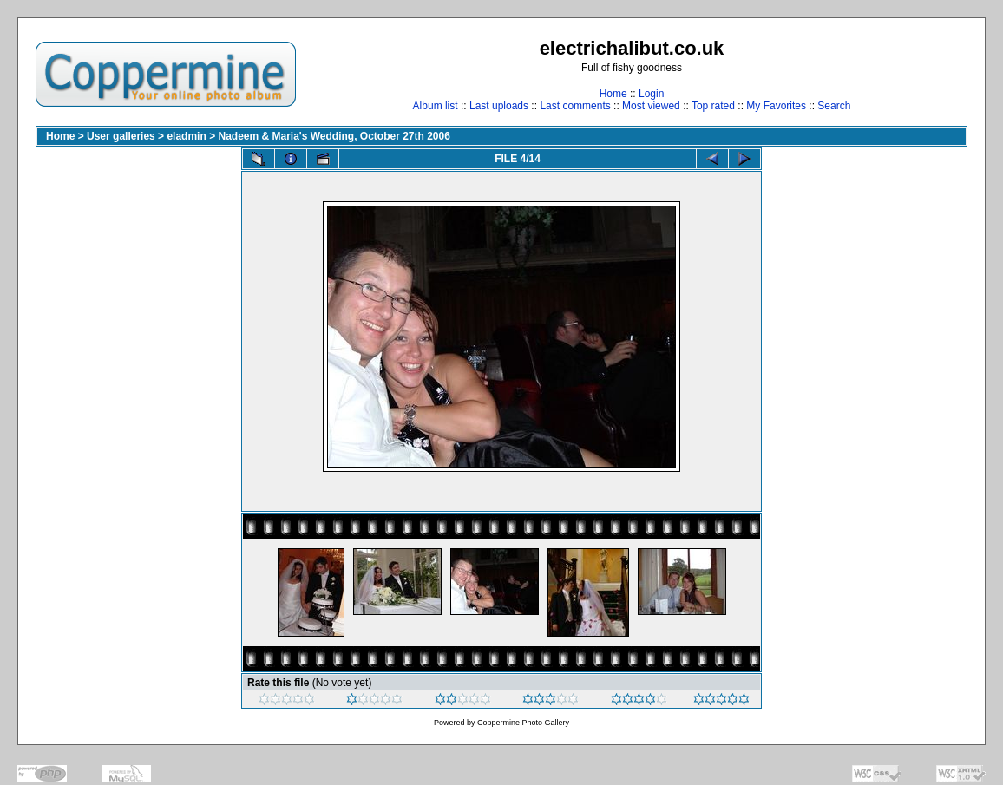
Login (651, 94)
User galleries (121, 136)
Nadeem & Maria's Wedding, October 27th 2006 (333, 136)
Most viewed (651, 106)
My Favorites (776, 106)
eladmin (186, 136)
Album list (435, 106)
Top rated (713, 106)
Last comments (575, 106)
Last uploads (498, 106)
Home (613, 94)
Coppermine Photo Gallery (523, 722)
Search (833, 106)
